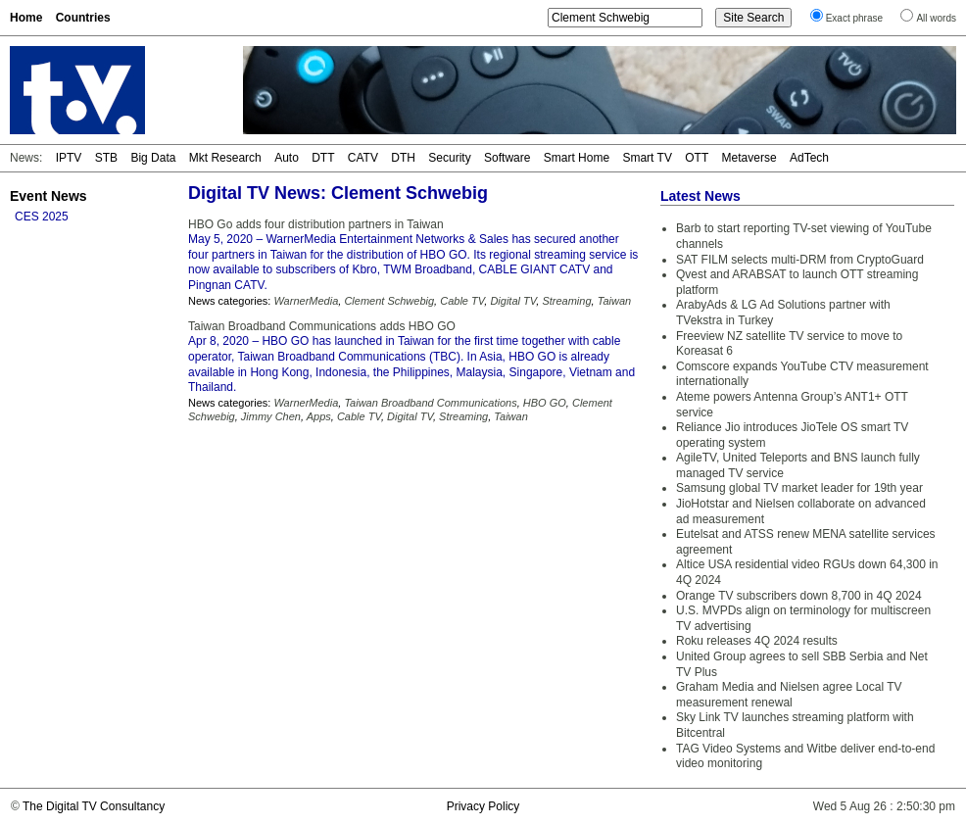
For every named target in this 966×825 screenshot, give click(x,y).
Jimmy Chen (271, 416)
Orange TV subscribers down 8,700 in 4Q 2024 (799, 596)
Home (26, 17)
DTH (403, 158)
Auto (286, 158)
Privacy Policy (483, 806)
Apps (319, 416)
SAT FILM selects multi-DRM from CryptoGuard (800, 260)
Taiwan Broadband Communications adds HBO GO (322, 326)
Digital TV (513, 301)
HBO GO (544, 403)
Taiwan (614, 301)
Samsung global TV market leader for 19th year (799, 488)
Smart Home (576, 158)
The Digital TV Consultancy (94, 806)
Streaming (566, 301)
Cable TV (462, 301)
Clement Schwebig (389, 301)
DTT (323, 158)
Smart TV (646, 158)
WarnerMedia (305, 301)
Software (507, 158)
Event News (48, 196)
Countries (83, 17)
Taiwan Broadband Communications (430, 403)
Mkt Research (225, 158)
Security (449, 158)
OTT (696, 158)
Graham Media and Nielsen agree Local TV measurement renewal (789, 694)
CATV (363, 158)
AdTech (809, 158)
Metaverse (749, 158)
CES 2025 (42, 216)
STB (106, 158)
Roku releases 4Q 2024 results (757, 641)
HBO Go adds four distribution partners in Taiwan (316, 224)
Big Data (152, 158)
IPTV (69, 158)
